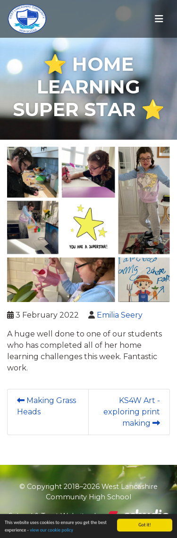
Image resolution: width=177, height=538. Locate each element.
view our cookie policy (51, 531)
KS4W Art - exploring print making (131, 412)
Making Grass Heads (46, 406)
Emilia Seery (120, 315)
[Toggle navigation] (159, 19)
